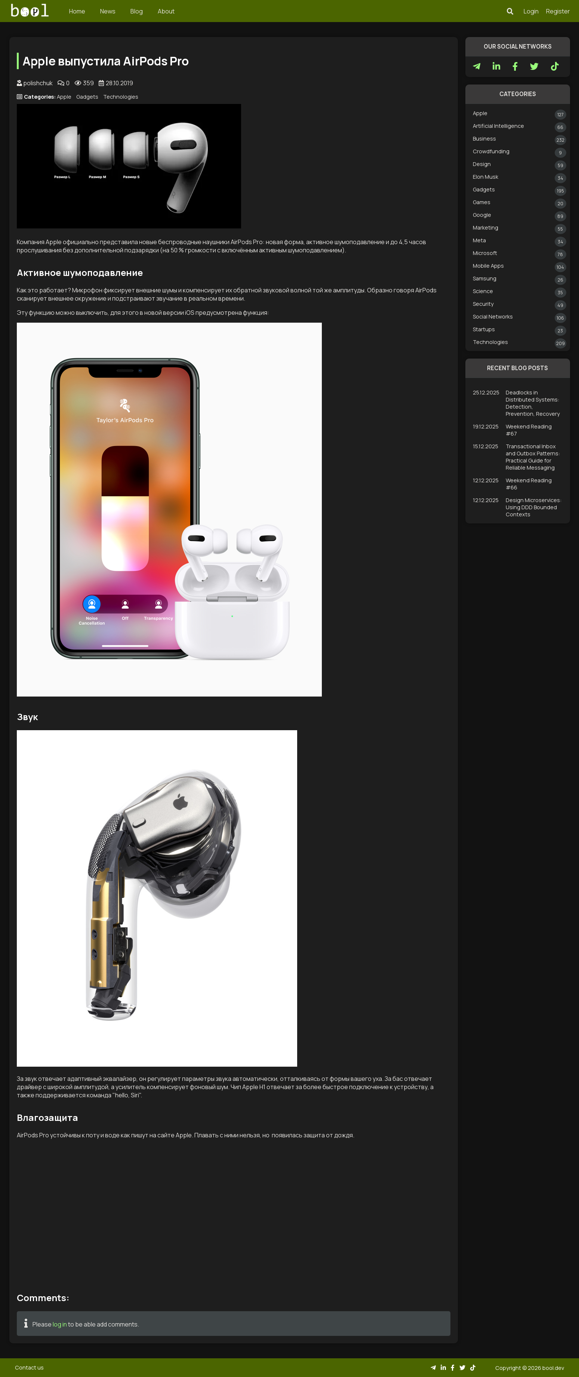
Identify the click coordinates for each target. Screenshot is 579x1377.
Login (531, 11)
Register (558, 11)
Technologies (120, 96)
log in (60, 1324)
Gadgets (87, 96)
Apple (64, 96)
